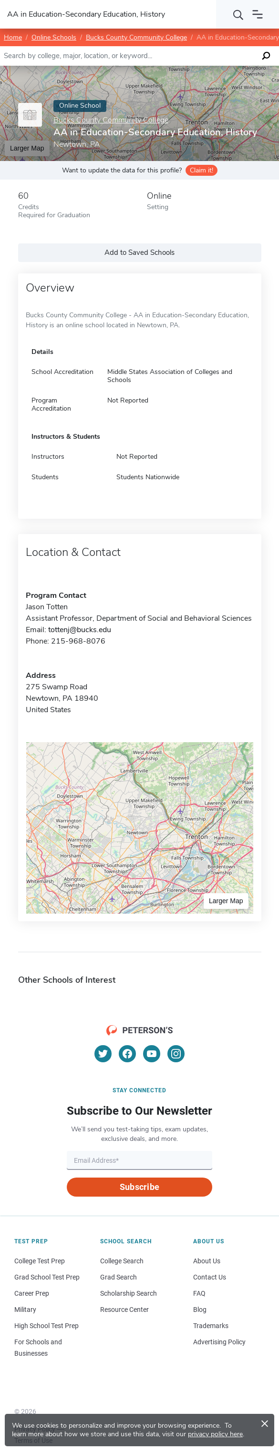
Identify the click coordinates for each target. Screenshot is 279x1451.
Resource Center (124, 1309)
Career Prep (31, 1293)
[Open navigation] (257, 14)
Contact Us (209, 1277)
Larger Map (226, 901)
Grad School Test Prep (47, 1277)
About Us (206, 1261)
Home (13, 37)
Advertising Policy (219, 1342)
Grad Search (118, 1277)
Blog (200, 1309)
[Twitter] (103, 1053)
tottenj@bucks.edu (79, 630)
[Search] (238, 14)
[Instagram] (176, 1053)
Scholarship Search (128, 1293)
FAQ (199, 1293)
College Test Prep (39, 1261)
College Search (122, 1261)
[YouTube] (151, 1053)
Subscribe (139, 1187)
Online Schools (53, 37)
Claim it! (201, 170)
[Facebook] (127, 1053)
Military (25, 1309)
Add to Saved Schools (139, 252)
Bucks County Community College (136, 37)
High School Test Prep (46, 1326)
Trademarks (210, 1326)
